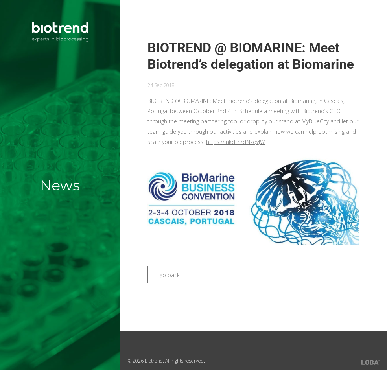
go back (170, 275)
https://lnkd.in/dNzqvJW (235, 141)
